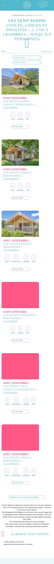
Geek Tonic (27, 547)
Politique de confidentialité (30, 546)
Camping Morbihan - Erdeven (21, 15)
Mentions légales (9, 546)
